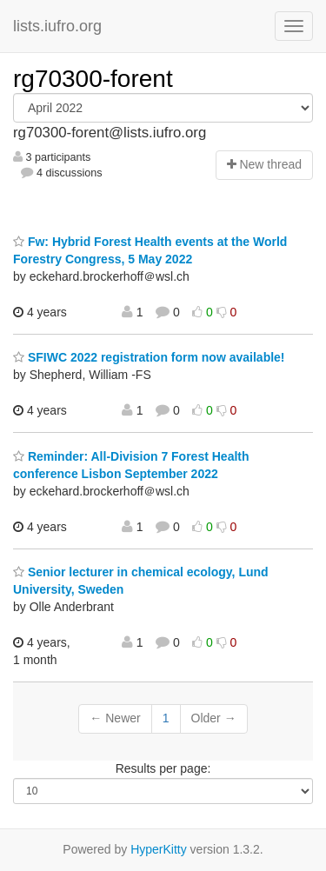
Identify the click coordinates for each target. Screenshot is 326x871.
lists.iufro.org (57, 26)
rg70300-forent (93, 78)
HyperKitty (158, 849)
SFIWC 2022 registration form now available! (149, 357)
